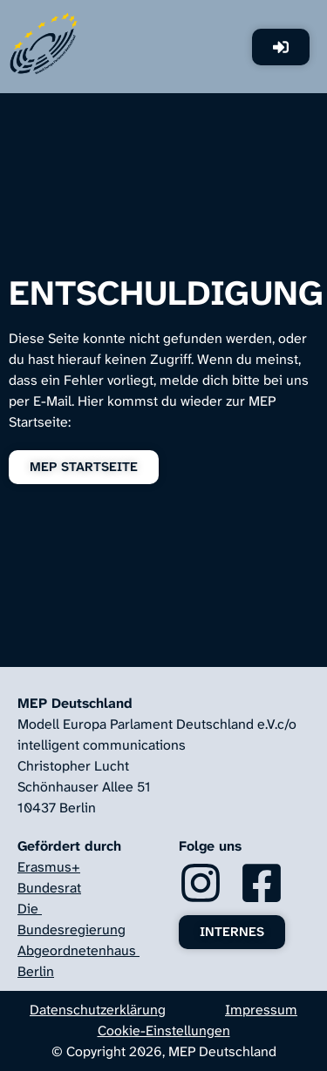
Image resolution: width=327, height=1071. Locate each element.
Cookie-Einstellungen (164, 1030)
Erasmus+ (48, 867)
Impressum (261, 1009)
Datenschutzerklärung (98, 1009)
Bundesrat (49, 888)
